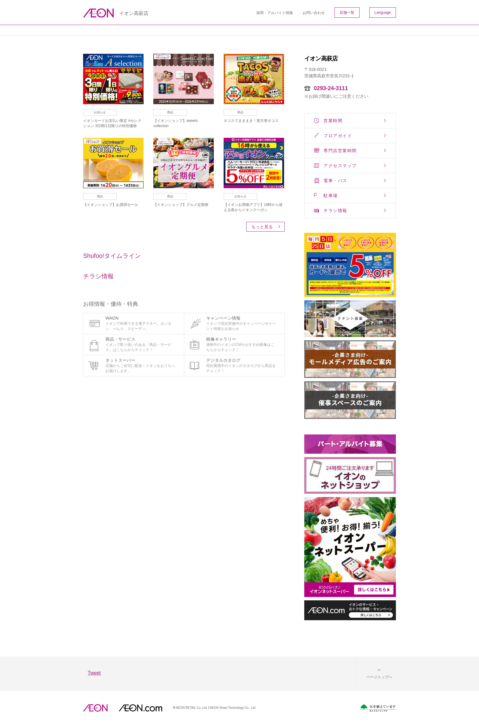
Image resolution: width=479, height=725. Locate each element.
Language (383, 12)
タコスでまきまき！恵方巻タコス (251, 121)
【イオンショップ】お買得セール (110, 205)
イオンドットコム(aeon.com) (140, 708)
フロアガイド (338, 135)
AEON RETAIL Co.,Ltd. (191, 707)
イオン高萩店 (133, 13)
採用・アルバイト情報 (274, 13)
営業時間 (333, 120)
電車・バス (335, 180)
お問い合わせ (314, 13)
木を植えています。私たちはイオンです (378, 708)
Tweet (94, 673)
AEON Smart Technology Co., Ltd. (233, 707)
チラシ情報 (335, 210)
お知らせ (100, 112)
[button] (375, 673)
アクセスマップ (340, 165)
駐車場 (331, 195)
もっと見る (262, 226)
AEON (95, 708)
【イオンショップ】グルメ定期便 (180, 205)
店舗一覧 (347, 12)
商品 (170, 112)
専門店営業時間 (340, 150)
